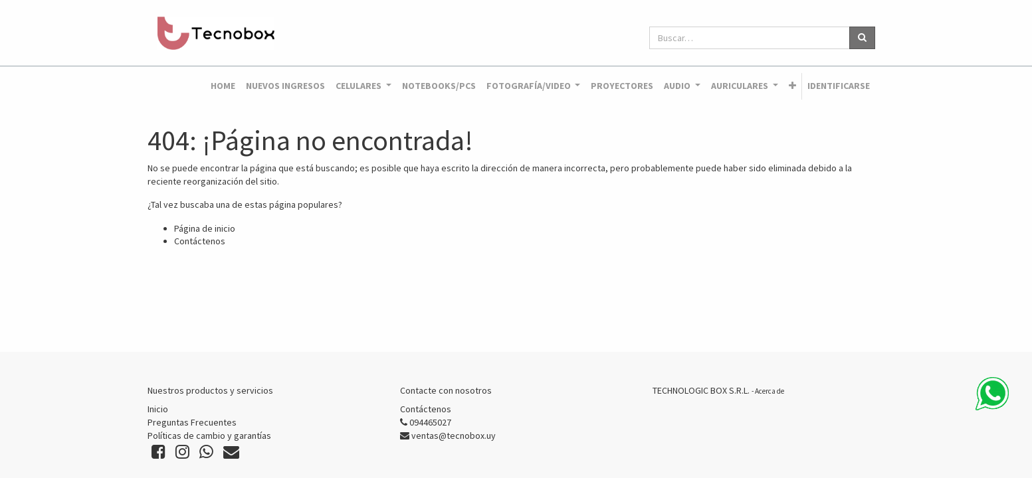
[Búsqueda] (862, 38)
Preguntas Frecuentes (192, 422)
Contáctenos (199, 241)
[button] (792, 86)
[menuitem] (223, 86)
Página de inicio (204, 228)
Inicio (158, 409)
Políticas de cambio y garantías (209, 435)
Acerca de (769, 391)
